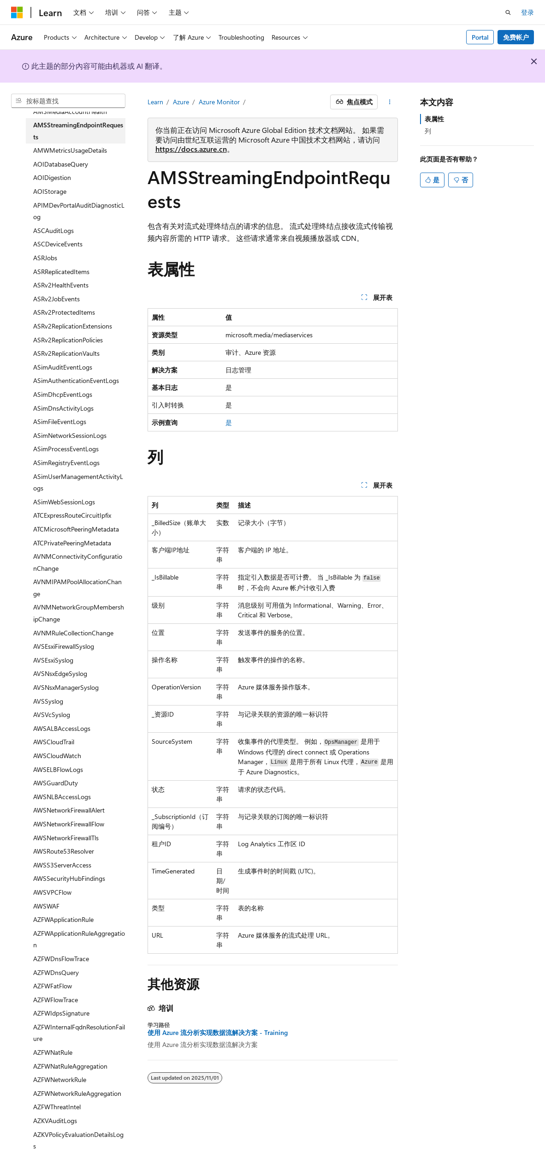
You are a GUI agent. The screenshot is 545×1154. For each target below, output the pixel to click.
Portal (480, 37)
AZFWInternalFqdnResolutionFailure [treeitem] (79, 1032)
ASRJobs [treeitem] (45, 257)
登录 (527, 12)
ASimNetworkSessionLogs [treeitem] (70, 435)
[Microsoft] (17, 12)
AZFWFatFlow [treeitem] (52, 985)
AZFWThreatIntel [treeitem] (57, 1106)
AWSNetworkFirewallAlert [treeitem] (69, 810)
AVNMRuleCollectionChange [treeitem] (73, 632)
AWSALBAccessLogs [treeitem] (61, 728)
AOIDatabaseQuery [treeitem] (60, 164)
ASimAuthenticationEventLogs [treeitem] (76, 380)
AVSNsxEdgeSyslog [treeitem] (60, 673)
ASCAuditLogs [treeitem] (53, 230)
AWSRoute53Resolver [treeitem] (63, 851)
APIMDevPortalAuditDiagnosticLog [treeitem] (78, 211)
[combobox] (68, 101)
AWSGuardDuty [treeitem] (55, 782)
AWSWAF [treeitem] (46, 906)
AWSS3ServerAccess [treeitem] (62, 865)
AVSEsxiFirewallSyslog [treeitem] (63, 646)
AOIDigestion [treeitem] (52, 177)
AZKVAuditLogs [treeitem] (55, 1120)
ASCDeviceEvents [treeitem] (58, 243)
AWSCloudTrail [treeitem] (53, 741)
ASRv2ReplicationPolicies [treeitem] (68, 339)
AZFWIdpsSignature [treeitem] (61, 1013)
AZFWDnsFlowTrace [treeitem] (61, 958)
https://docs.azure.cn (191, 149)
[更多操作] (389, 102)
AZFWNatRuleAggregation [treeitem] (70, 1066)
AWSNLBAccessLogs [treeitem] (62, 796)
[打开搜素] (508, 12)
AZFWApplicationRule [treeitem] (63, 919)
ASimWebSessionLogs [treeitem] (64, 501)
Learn (155, 101)
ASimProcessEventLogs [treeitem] (66, 448)
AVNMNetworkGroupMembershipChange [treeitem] (78, 613)
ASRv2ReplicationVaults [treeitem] (66, 353)
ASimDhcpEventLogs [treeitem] (62, 394)
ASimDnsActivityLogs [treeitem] (63, 408)
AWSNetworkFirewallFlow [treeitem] (68, 823)
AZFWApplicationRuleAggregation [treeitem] (79, 939)
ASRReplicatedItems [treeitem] (61, 271)
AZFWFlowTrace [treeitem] (55, 999)
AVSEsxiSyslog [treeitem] (53, 660)
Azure (181, 101)
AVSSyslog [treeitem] (48, 701)
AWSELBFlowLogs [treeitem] (58, 769)
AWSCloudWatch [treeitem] (57, 755)
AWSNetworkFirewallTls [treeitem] (66, 837)
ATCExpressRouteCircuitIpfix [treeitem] (72, 515)
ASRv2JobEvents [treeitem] (56, 298)
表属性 (434, 118)
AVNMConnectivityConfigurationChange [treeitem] (77, 562)
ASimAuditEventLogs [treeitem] (62, 367)
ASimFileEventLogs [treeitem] (59, 421)
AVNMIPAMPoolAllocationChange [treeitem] (77, 587)
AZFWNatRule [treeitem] (52, 1052)
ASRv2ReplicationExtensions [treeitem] (72, 326)
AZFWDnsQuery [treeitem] (56, 972)
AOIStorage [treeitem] (49, 191)
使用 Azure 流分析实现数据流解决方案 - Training (218, 1032)
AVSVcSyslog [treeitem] (51, 714)
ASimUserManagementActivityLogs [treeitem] (78, 482)
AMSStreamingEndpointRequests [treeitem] (78, 130)
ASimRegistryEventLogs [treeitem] (66, 462)
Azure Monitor (219, 101)
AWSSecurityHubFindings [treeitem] (69, 878)
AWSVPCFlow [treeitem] (52, 892)
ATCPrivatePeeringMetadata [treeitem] (72, 542)
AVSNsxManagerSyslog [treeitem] (66, 687)
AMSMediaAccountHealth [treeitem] (70, 111)
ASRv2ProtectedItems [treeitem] (64, 312)
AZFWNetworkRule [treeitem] (59, 1079)
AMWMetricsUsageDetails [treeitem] (70, 150)
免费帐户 (516, 37)
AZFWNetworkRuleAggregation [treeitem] (77, 1093)
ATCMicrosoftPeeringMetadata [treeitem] (76, 529)
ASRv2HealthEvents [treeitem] (61, 285)
